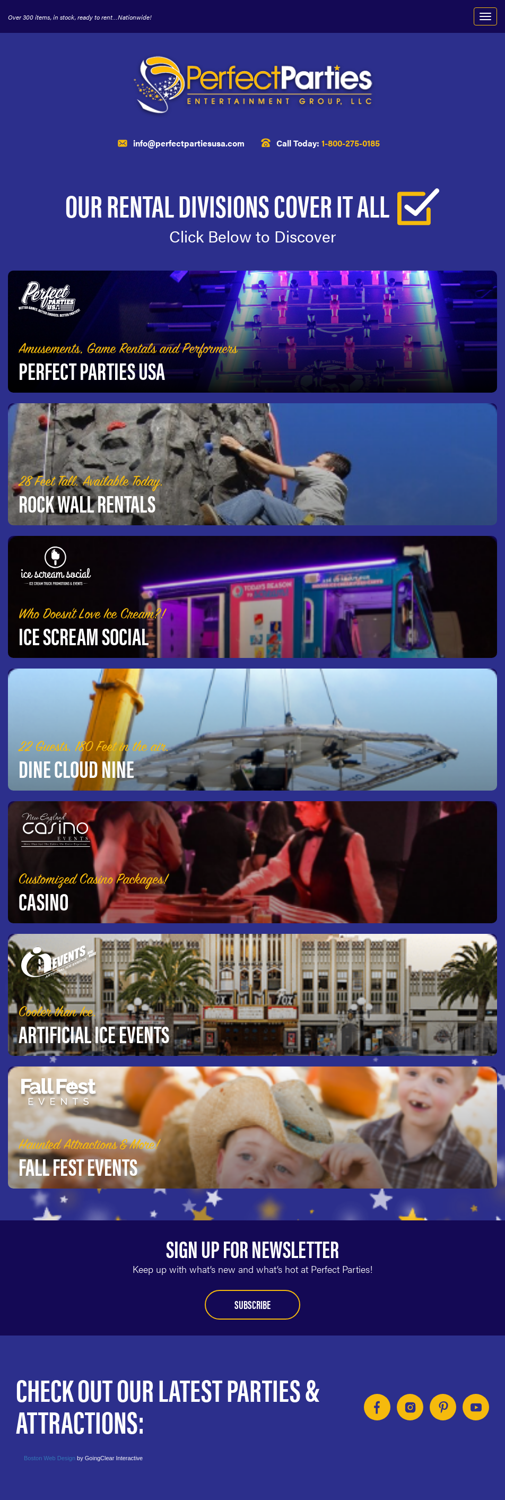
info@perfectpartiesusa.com (189, 143)
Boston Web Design (49, 1458)
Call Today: (328, 143)
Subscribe (252, 1304)
